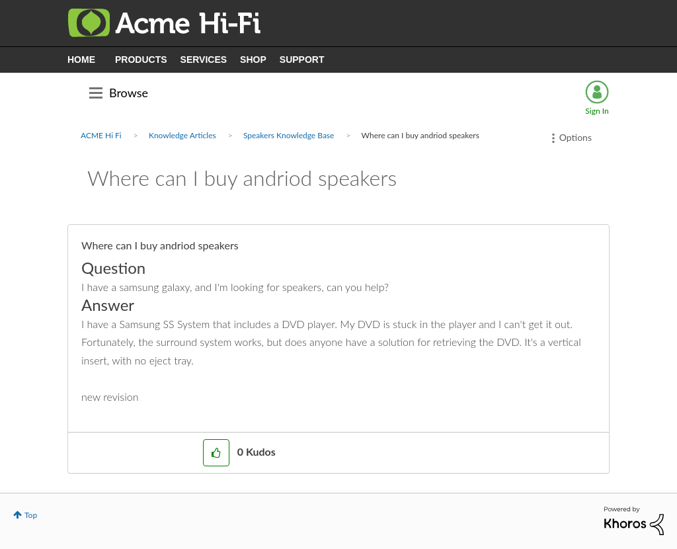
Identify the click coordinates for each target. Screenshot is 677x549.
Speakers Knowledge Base (288, 135)
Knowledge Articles (182, 135)
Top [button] (30, 515)
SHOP (253, 59)
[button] (216, 452)
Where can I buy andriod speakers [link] (420, 135)
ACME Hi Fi (101, 135)
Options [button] (575, 137)
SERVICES (203, 59)
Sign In (596, 111)
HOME (81, 59)
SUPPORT (302, 59)
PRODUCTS (141, 59)
